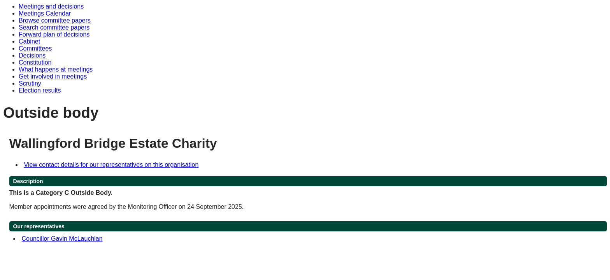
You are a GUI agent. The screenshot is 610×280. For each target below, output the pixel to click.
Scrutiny (30, 83)
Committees (35, 48)
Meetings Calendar (45, 13)
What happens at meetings (56, 69)
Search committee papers (54, 27)
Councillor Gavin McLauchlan (62, 238)
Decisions (32, 55)
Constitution (35, 62)
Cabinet (29, 41)
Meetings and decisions (51, 6)
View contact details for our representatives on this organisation (111, 164)
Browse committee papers (55, 20)
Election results (40, 90)
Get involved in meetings (53, 76)
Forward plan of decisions (54, 34)
